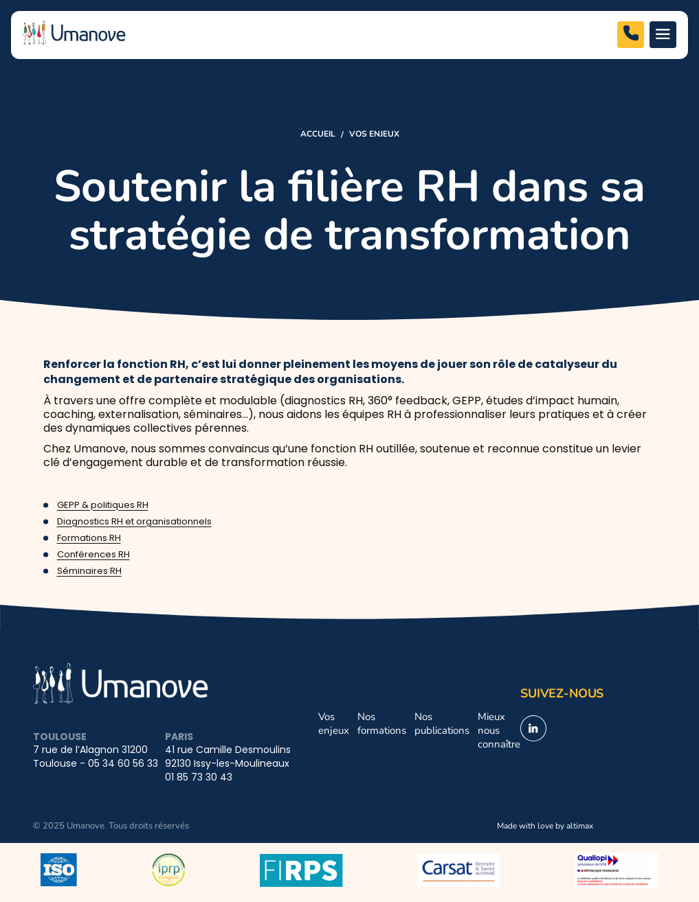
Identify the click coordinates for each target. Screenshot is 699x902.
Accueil (317, 133)
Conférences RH (93, 555)
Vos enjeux (374, 133)
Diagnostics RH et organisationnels (134, 522)
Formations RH (89, 538)
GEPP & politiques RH (102, 505)
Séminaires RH (89, 571)
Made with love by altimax (545, 825)
